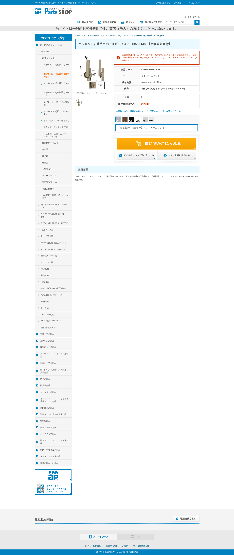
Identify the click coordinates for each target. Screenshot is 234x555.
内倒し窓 (45, 269)
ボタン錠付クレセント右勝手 (57, 120)
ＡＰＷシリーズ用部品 (50, 456)
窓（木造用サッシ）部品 (51, 45)
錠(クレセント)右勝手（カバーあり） (56, 75)
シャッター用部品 (48, 392)
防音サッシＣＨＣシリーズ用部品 (54, 442)
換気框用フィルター (51, 143)
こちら (146, 28)
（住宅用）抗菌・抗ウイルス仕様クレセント (57, 135)
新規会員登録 (109, 22)
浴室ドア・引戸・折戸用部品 (53, 414)
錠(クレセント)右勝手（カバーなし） (56, 66)
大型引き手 (47, 169)
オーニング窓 (47, 262)
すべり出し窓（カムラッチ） (54, 243)
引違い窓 (45, 51)
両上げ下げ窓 (47, 230)
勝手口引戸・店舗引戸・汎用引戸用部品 (54, 371)
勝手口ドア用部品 (48, 347)
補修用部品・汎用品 (49, 463)
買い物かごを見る (153, 22)
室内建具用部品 (47, 408)
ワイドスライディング (51, 321)
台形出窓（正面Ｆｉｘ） (52, 295)
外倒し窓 (45, 275)
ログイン (130, 22)
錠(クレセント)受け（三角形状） (56, 103)
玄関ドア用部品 (47, 334)
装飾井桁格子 (48, 189)
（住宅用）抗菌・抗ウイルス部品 (55, 196)
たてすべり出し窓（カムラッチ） (54, 206)
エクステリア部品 (48, 434)
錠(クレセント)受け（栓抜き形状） (56, 112)
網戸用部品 (45, 379)
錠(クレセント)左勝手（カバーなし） (56, 84)
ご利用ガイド (179, 3)
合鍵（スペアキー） (49, 427)
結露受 (45, 162)
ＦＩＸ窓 (45, 308)
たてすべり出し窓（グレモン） (55, 223)
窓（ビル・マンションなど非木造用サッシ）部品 (54, 400)
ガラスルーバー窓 (49, 256)
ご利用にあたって (162, 3)
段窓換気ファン (48, 327)
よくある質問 (194, 3)
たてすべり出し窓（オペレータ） (54, 215)
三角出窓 (45, 301)
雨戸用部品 (45, 385)
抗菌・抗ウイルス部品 (50, 450)
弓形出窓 (45, 282)
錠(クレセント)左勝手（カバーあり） (56, 94)
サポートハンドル (50, 175)
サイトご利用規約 (93, 546)
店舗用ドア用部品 (48, 363)
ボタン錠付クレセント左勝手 (57, 127)
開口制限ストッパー (51, 182)
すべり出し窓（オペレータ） (54, 249)
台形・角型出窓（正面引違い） (55, 288)
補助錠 (45, 156)
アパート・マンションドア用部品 (54, 355)
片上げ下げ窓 (47, 236)
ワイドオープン (48, 314)
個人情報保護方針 (141, 546)
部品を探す (87, 22)
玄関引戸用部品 (47, 341)
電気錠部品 (45, 421)
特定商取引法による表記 (117, 546)
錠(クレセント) (49, 58)
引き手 (45, 149)
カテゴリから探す (53, 38)
